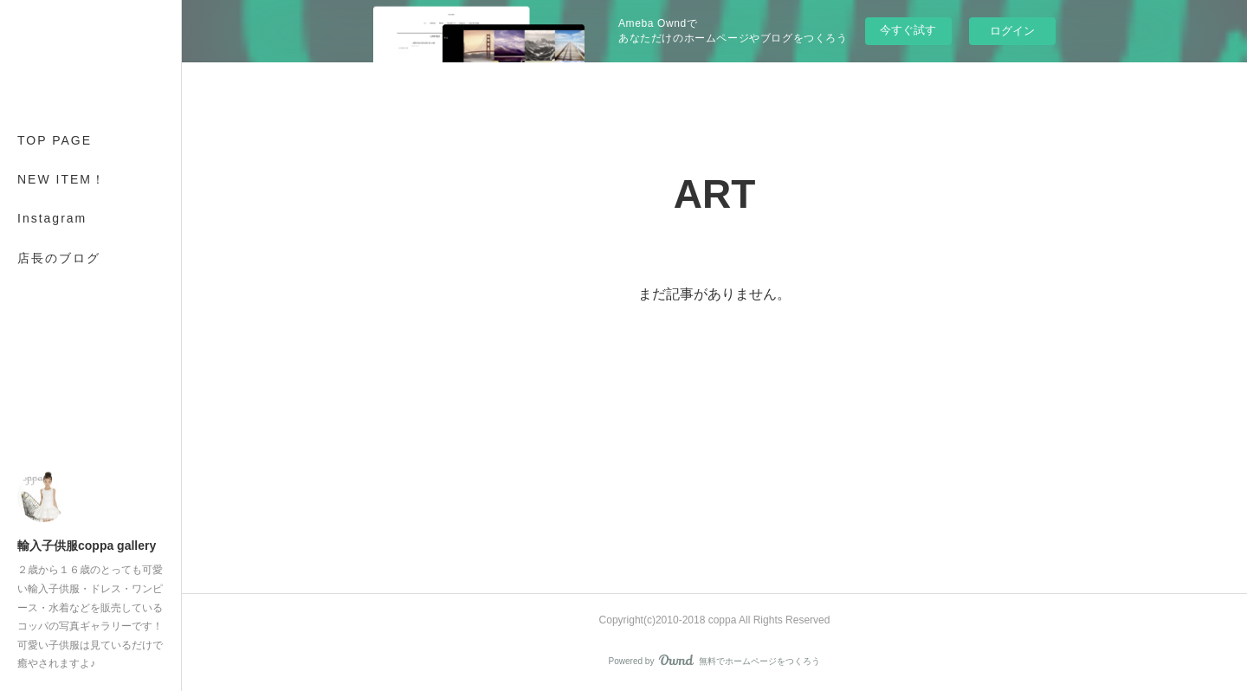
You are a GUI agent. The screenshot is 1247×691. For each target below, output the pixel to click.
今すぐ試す (908, 29)
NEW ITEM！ (61, 179)
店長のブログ (58, 258)
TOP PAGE (54, 140)
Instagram (52, 218)
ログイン (1012, 30)
